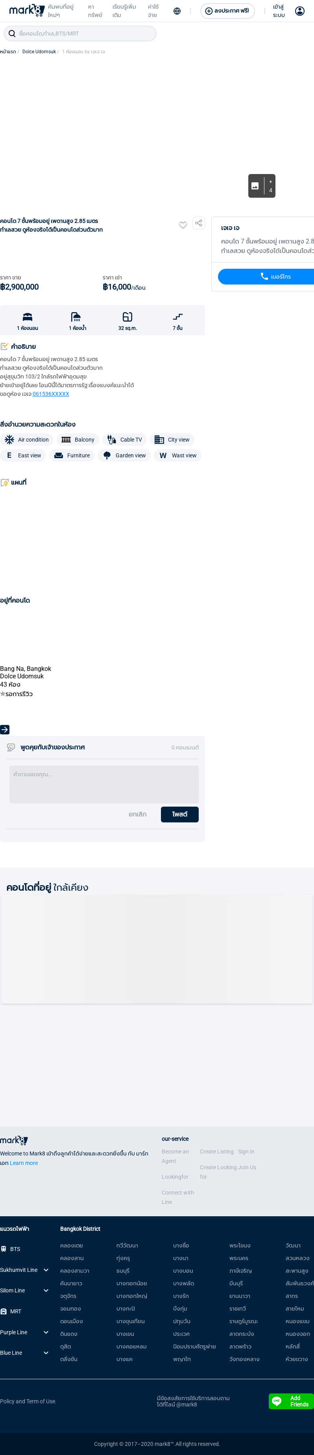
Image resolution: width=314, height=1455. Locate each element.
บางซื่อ (181, 1245)
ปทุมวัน (181, 1321)
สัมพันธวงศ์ (300, 1283)
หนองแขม (298, 1321)
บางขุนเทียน (130, 1321)
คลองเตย (71, 1245)
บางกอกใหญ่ (131, 1296)
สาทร (292, 1296)
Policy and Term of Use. (28, 1401)
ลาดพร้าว (240, 1346)
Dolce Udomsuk (40, 51)
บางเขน (125, 1334)
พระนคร (238, 1258)
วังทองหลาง (244, 1359)
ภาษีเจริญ (240, 1271)
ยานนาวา (239, 1296)
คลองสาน (72, 1258)
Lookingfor (175, 1177)
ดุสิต (65, 1346)
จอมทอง (70, 1308)
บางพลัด (183, 1283)
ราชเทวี (237, 1308)
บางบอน (183, 1271)
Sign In (246, 1151)
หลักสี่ (293, 1346)
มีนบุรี (236, 1283)
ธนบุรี (122, 1271)
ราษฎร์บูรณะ (243, 1321)
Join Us (247, 1167)
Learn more (24, 1163)
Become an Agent (175, 1156)
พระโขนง (240, 1245)
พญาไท (182, 1359)
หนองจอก (298, 1334)
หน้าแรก (9, 51)
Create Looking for (218, 1172)
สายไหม (295, 1308)
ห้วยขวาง (297, 1359)
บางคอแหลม (131, 1346)
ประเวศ (181, 1334)
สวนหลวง (298, 1258)
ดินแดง (69, 1334)
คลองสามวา (74, 1271)
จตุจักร (68, 1296)
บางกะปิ (125, 1308)
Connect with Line (178, 1197)
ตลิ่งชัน (69, 1359)
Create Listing (217, 1151)
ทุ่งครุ (123, 1258)
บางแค (124, 1359)
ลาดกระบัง (241, 1334)
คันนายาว (71, 1283)
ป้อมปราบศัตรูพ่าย (194, 1346)
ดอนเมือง (71, 1321)
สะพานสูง (297, 1271)
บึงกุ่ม (180, 1308)
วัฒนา (293, 1245)
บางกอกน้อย (131, 1283)
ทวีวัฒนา (127, 1245)
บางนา (180, 1258)
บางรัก (181, 1296)
